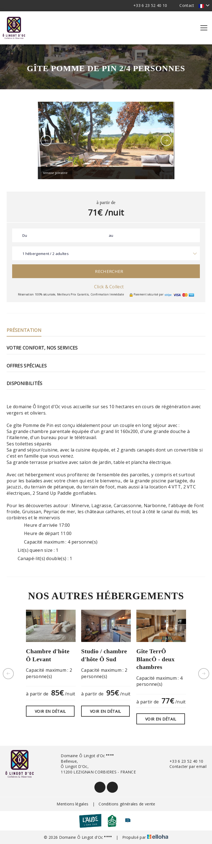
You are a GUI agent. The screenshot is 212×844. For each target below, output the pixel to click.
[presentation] (46, 140)
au (111, 235)
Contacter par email (184, 766)
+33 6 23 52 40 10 (183, 761)
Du (24, 235)
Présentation (24, 330)
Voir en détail (50, 711)
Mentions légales (72, 804)
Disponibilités (24, 383)
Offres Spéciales (27, 366)
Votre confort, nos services (42, 348)
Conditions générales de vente (127, 804)
